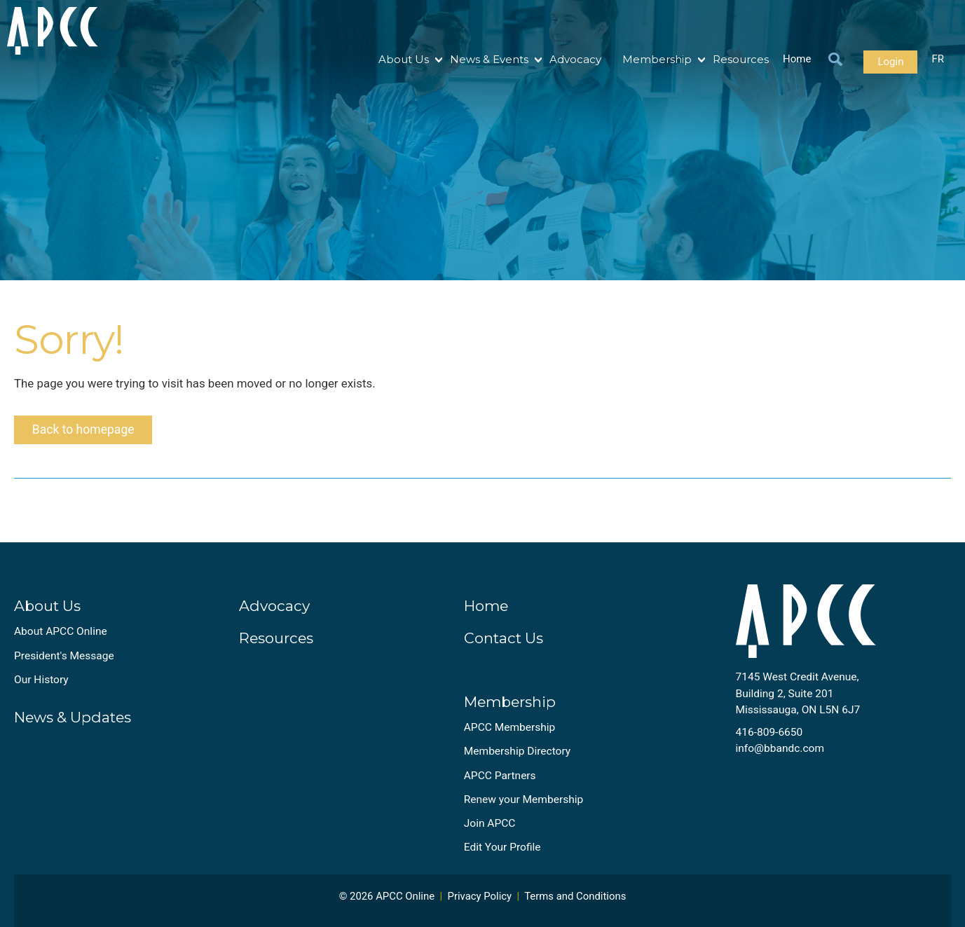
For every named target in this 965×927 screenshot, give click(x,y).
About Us (403, 59)
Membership (657, 59)
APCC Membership (510, 732)
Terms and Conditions (575, 901)
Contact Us (503, 643)
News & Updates (72, 722)
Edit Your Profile (502, 852)
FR (937, 59)
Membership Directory (517, 756)
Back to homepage (86, 432)
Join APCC (490, 828)
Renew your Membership (523, 804)
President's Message (64, 660)
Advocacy (575, 59)
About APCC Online (60, 636)
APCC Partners (500, 780)
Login (890, 61)
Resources (741, 59)
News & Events (489, 59)
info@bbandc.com (780, 753)
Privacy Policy (480, 901)
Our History (41, 684)
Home (797, 59)
